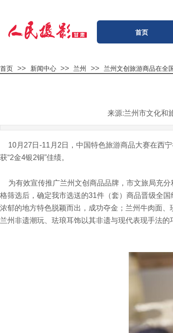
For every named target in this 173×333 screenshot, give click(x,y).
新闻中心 (43, 68)
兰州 (79, 68)
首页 (6, 68)
